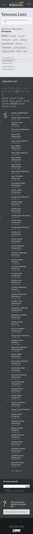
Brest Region (6, 58)
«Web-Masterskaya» (14, 527)
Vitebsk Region (7, 69)
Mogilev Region (7, 66)
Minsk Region (7, 63)
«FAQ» (23, 512)
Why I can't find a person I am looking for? (18, 504)
